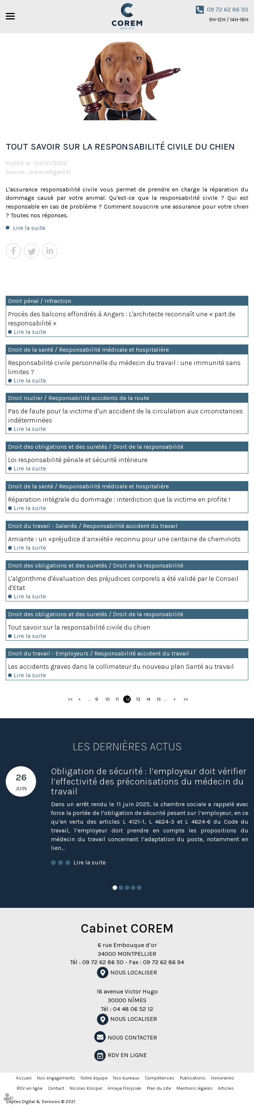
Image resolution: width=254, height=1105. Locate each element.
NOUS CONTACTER (132, 1037)
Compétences (160, 1078)
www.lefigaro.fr (50, 171)
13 (138, 699)
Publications (193, 1078)
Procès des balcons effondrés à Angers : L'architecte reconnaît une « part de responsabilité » (121, 318)
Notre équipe (94, 1078)
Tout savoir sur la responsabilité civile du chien (79, 627)
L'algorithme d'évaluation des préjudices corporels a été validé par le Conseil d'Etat (123, 583)
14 (148, 699)
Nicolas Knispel (86, 1088)
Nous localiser (133, 972)
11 (117, 699)
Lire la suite (29, 227)
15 (159, 699)
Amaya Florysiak (124, 1088)
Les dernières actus (127, 746)
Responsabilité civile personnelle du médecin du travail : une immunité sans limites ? (124, 367)
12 (128, 699)
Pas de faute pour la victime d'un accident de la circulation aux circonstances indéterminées (125, 415)
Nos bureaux (126, 1078)
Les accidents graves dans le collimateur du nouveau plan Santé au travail (121, 666)
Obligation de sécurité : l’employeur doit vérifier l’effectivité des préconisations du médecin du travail (148, 781)
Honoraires (222, 1078)
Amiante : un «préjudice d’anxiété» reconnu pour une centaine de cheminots (124, 539)
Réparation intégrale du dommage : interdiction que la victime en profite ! (119, 499)
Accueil (24, 1078)
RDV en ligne (127, 1055)
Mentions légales (194, 1088)
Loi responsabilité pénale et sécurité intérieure (78, 460)
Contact (56, 1088)
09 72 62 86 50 (227, 9)
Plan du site (159, 1088)
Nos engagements (56, 1078)
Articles (226, 1088)
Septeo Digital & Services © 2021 (40, 1101)
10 (107, 699)
